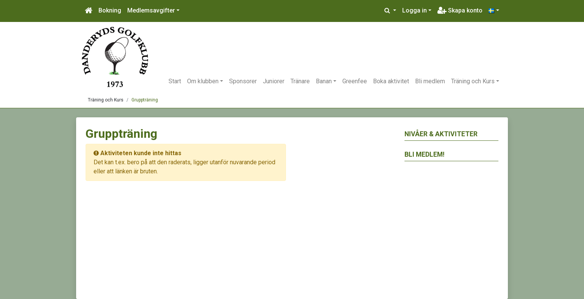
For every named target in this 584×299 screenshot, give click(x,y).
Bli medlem (430, 81)
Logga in (414, 10)
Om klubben (203, 81)
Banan (324, 81)
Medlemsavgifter (151, 10)
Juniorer (273, 81)
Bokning (109, 10)
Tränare (300, 81)
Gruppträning (144, 100)
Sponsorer (243, 81)
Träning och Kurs (473, 81)
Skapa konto (460, 10)
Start (175, 81)
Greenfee (354, 81)
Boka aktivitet (391, 81)
